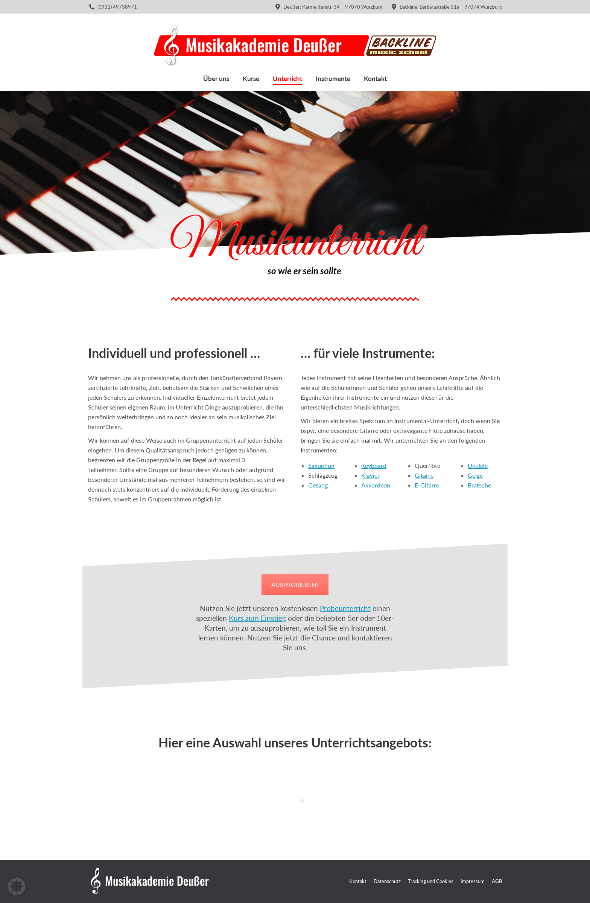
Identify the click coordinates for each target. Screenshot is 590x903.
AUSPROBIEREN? (295, 584)
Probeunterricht (345, 608)
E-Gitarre (427, 485)
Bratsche (479, 485)
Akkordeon (375, 485)
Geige (475, 475)
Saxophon (321, 465)
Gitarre (424, 475)
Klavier (370, 475)
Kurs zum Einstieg (257, 618)
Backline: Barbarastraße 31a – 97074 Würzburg (446, 7)
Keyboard (373, 465)
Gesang (318, 485)
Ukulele (478, 465)
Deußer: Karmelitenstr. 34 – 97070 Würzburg (328, 7)
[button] (16, 886)
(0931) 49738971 (117, 7)
